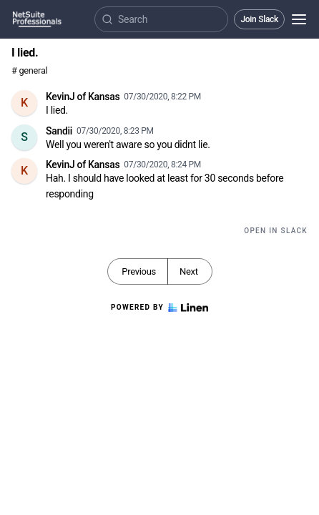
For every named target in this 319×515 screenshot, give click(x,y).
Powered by (159, 307)
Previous (139, 271)
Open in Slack (276, 231)
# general (29, 70)
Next (189, 271)
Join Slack (259, 19)
